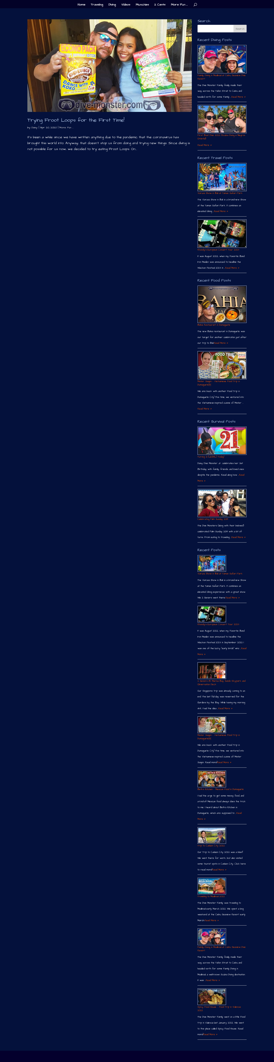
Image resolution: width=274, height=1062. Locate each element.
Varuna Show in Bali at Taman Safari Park (220, 193)
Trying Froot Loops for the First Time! (75, 120)
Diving (112, 5)
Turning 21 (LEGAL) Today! (211, 456)
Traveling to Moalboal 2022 (211, 896)
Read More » (238, 97)
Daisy (34, 127)
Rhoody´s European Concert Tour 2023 (218, 249)
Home (81, 5)
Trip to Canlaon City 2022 (211, 845)
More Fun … (179, 5)
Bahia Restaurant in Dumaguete (214, 325)
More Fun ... (66, 127)
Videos (125, 5)
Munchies (142, 5)
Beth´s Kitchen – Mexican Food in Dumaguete (221, 789)
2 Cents (159, 5)
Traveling (97, 5)
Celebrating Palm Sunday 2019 (213, 519)
